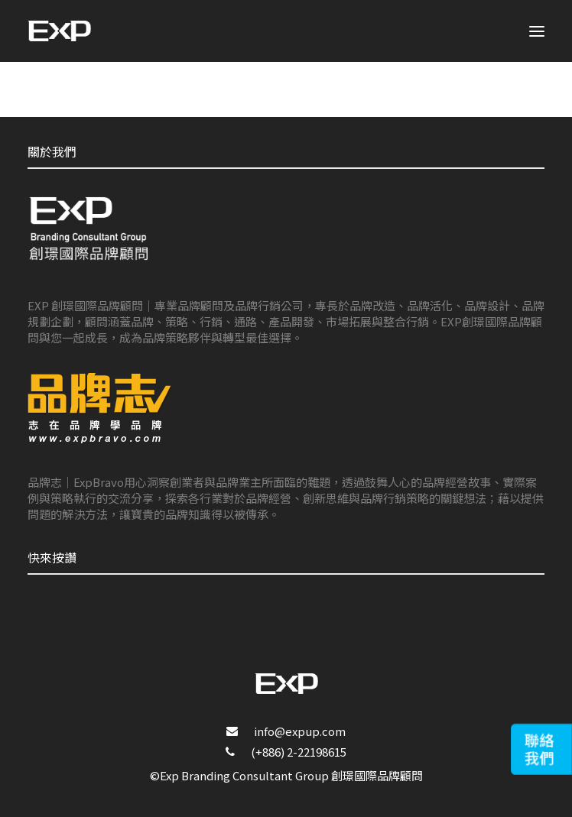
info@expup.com (300, 731)
